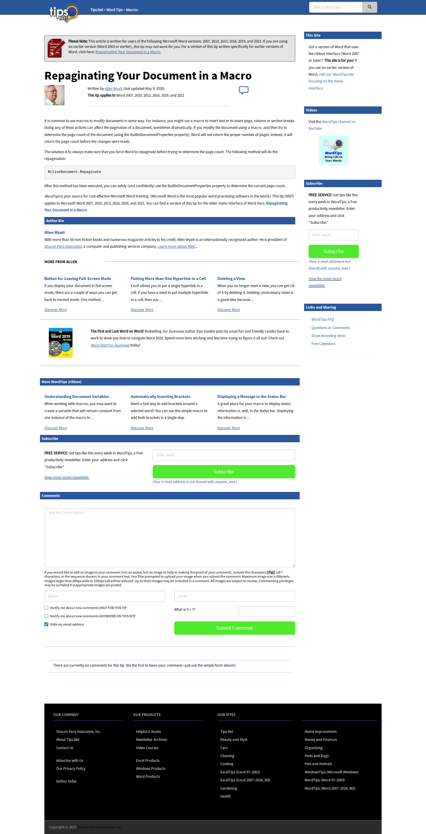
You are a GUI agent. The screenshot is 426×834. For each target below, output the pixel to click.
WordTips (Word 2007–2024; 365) (330, 788)
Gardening (228, 788)
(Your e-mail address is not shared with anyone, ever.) (195, 481)
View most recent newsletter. (66, 477)
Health (225, 796)
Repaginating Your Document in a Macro (128, 51)
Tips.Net (96, 9)
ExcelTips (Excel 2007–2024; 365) (245, 780)
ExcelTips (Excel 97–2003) (240, 772)
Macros (132, 9)
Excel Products (147, 760)
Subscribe (224, 471)
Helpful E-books (148, 731)
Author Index (66, 781)
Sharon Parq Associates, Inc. (78, 731)
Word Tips (114, 9)
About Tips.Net (67, 739)
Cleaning (227, 755)
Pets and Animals (318, 763)
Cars (223, 747)
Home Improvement (321, 731)
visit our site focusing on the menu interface (331, 81)
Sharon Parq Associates (63, 246)
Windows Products (150, 768)
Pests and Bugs (317, 755)
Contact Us (64, 747)
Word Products (148, 776)
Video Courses (147, 747)
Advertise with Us (69, 760)
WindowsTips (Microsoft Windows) (332, 772)
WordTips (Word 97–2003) (325, 780)
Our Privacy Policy (70, 768)
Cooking (226, 763)
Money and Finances (321, 739)
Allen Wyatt (113, 88)
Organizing (314, 747)
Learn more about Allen (176, 246)
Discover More (55, 309)
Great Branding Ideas (329, 335)
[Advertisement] (333, 455)
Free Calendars (323, 343)
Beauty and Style (233, 739)
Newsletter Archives (151, 739)
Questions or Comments (331, 327)
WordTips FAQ (323, 319)
